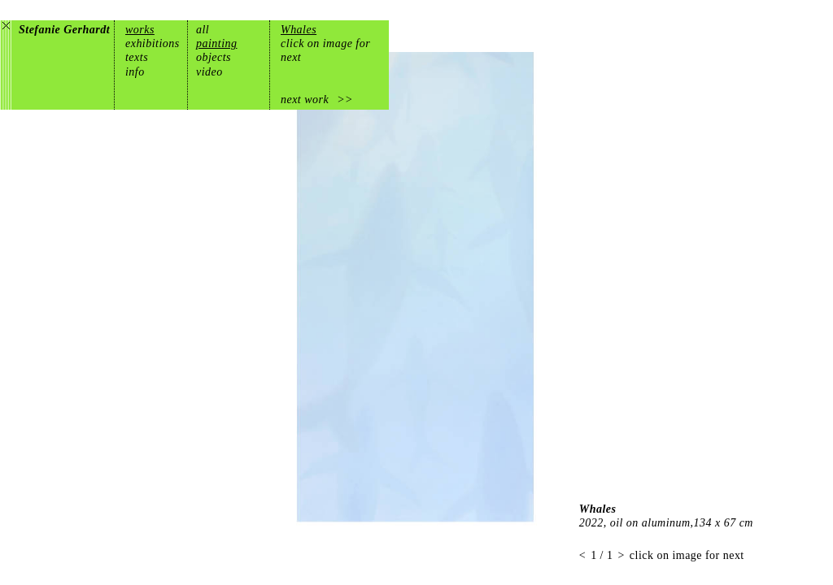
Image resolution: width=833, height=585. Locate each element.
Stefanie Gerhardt (64, 30)
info (135, 72)
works (140, 30)
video (209, 72)
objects (213, 57)
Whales (298, 30)
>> (345, 99)
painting (217, 43)
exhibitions (152, 43)
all (202, 30)
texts (136, 57)
